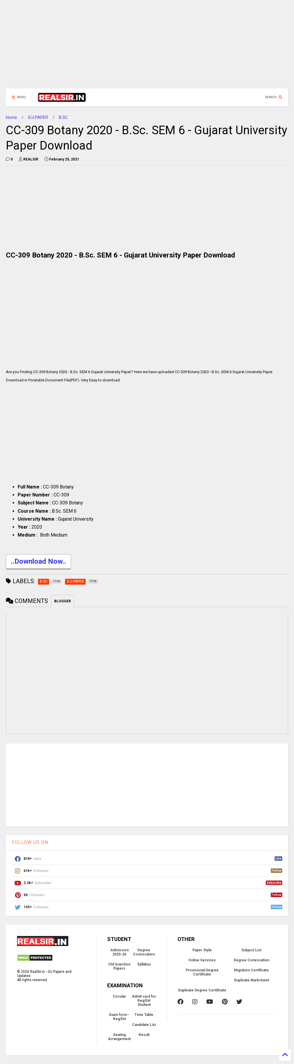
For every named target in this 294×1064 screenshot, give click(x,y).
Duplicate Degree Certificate (202, 990)
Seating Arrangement (119, 1037)
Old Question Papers (119, 966)
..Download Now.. (38, 562)
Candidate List (144, 1025)
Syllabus (144, 964)
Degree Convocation (144, 952)
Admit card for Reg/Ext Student (144, 1000)
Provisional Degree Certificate (202, 972)
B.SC (63, 117)
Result (144, 1035)
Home (11, 117)
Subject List (251, 950)
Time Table (143, 1015)
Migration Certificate (251, 970)
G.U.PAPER (38, 117)
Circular (119, 996)
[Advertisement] (147, 47)
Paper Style (202, 950)
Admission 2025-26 (119, 952)
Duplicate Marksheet (251, 980)
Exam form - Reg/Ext (119, 1017)
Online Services (202, 960)
